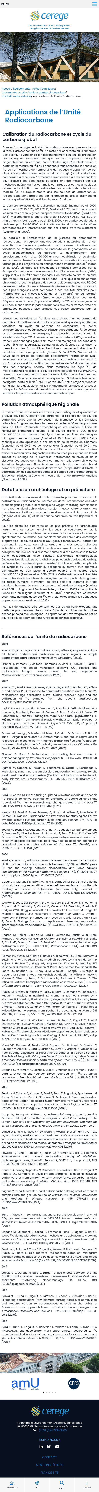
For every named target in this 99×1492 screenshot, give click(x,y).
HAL (37, 1487)
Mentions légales (49, 1465)
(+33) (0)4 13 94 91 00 (52, 1430)
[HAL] (37, 1483)
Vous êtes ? (12, 1487)
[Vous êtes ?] (12, 1483)
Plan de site (49, 1473)
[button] (62, 1483)
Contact (87, 1487)
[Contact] (86, 1483)
